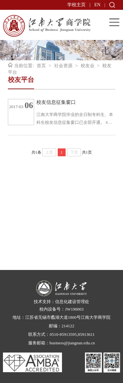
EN (97, 4)
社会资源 (63, 65)
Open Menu (114, 22)
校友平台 (21, 79)
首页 (41, 65)
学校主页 (76, 4)
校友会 (87, 65)
